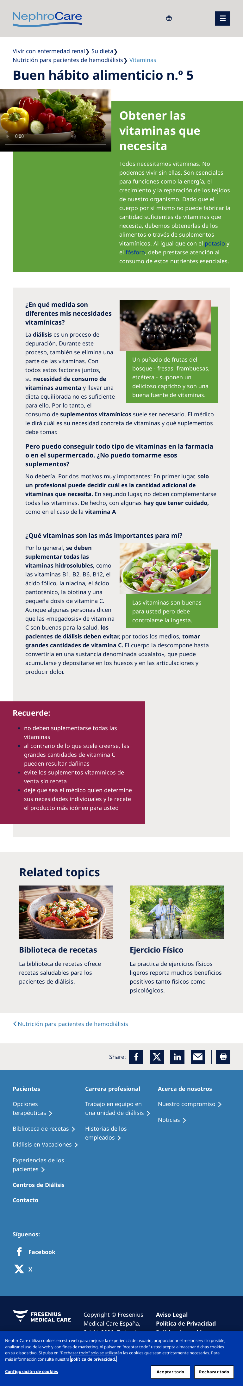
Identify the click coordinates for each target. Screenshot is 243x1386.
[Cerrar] (233, 1341)
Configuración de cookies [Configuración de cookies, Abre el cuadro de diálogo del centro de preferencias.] (31, 1371)
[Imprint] (174, 1314)
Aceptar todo (170, 1372)
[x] (157, 1057)
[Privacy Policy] (188, 1323)
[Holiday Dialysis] (48, 1144)
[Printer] (223, 1057)
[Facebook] (136, 1057)
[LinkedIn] (177, 1057)
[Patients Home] (29, 1088)
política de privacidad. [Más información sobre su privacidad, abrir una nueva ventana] (93, 1359)
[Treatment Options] (49, 1108)
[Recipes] (47, 1129)
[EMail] (198, 1057)
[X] (25, 1270)
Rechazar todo (214, 1372)
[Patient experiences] (49, 1165)
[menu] (222, 18)
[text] (70, 1023)
